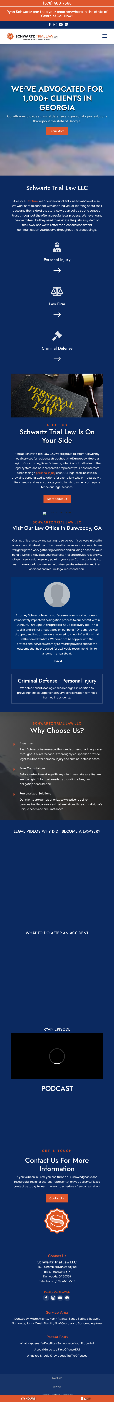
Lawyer (57, 1383)
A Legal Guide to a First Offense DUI (57, 1347)
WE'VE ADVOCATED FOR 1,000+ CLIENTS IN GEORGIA (57, 98)
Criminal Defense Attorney (57, 1392)
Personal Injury (57, 260)
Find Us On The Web (57, 1289)
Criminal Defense (57, 348)
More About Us (57, 499)
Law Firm (57, 304)
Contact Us (57, 1195)
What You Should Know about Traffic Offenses (57, 1353)
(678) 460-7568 (57, 3)
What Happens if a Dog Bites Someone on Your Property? (57, 1340)
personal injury (46, 473)
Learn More (57, 131)
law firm (32, 201)
